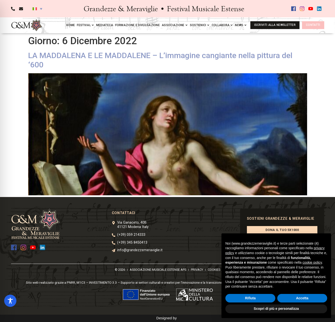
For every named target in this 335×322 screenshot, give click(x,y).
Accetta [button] (302, 298)
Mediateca (104, 25)
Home (70, 25)
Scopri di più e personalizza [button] (276, 309)
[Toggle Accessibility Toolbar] (10, 300)
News (241, 25)
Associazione (175, 25)
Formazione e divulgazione (137, 25)
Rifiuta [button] (250, 298)
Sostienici (200, 25)
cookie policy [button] (312, 262)
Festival (85, 25)
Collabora (222, 25)
